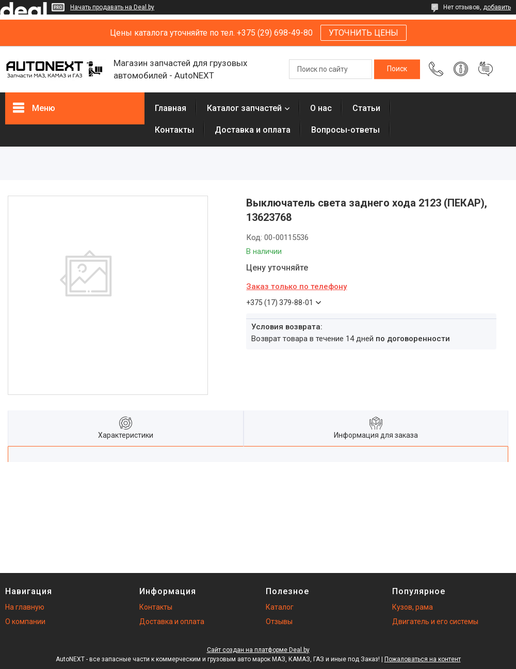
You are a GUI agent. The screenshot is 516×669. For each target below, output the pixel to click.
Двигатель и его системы (435, 621)
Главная (170, 108)
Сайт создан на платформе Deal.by (258, 650)
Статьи (366, 108)
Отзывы (279, 621)
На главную (24, 607)
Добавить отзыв (485, 69)
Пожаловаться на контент (422, 659)
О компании (25, 621)
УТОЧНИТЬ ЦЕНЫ (363, 33)
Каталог (280, 607)
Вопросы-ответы (345, 130)
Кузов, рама (412, 607)
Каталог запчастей (244, 108)
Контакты (174, 130)
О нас (321, 108)
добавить (497, 7)
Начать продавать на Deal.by (112, 7)
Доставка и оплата (253, 130)
